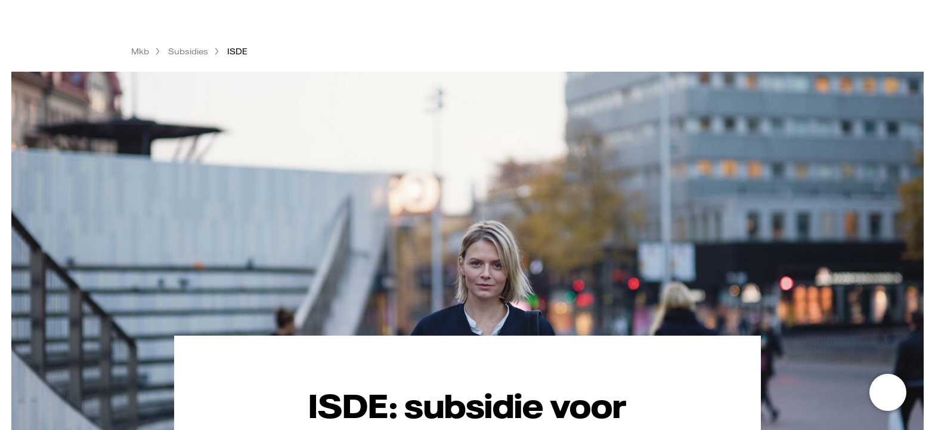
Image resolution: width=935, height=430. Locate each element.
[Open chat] (887, 392)
